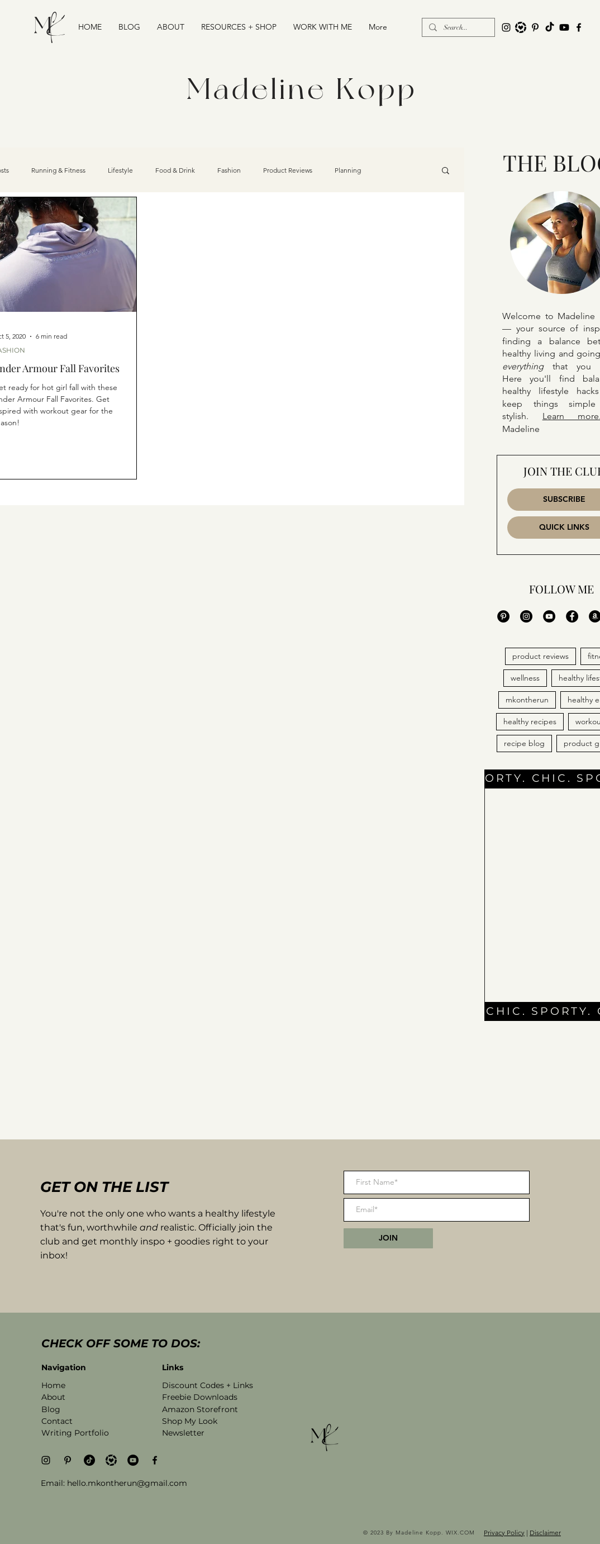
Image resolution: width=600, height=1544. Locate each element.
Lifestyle (120, 170)
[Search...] (457, 27)
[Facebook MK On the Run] (572, 616)
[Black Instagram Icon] (506, 27)
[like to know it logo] (520, 27)
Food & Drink (175, 170)
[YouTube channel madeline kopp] (564, 27)
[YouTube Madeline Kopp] (549, 616)
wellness (525, 678)
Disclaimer (545, 1532)
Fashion (229, 170)
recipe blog (524, 743)
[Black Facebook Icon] (578, 27)
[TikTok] (549, 27)
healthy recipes (529, 721)
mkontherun (527, 700)
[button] (239, 27)
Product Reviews (287, 170)
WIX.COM (461, 1532)
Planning (348, 170)
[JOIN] (388, 1238)
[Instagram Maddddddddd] (526, 616)
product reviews (540, 656)
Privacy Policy (504, 1532)
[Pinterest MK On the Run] (503, 616)
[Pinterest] (535, 27)
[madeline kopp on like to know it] (111, 1460)
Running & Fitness (58, 170)
